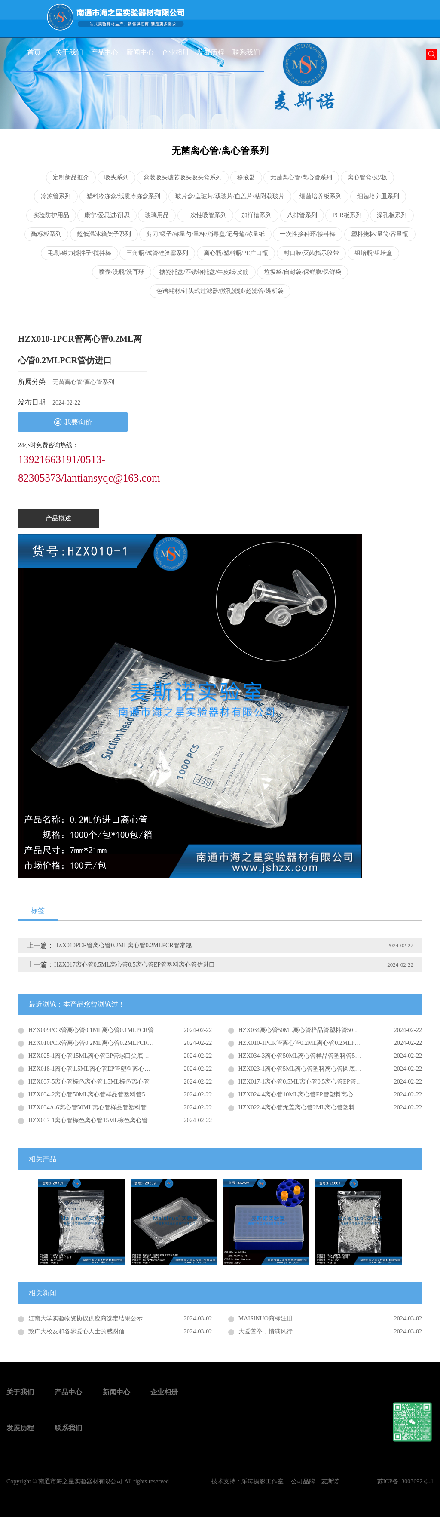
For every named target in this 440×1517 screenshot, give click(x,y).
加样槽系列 (256, 215)
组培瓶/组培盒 (373, 253)
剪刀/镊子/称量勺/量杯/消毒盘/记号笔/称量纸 (205, 234)
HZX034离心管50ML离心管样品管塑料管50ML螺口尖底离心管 (321, 1030)
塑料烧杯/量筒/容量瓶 (380, 234)
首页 (34, 52)
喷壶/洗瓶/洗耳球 (121, 272)
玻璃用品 (157, 215)
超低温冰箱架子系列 (104, 234)
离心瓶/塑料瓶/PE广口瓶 (236, 253)
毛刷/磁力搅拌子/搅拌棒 (79, 253)
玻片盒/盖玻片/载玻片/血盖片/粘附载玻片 (229, 196)
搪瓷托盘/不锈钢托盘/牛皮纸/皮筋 (204, 272)
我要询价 (73, 422)
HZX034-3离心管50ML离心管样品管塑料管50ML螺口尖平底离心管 (326, 1056)
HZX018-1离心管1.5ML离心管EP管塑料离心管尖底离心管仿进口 (113, 1069)
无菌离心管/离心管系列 (301, 177)
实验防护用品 (51, 215)
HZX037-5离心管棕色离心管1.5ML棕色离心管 (89, 1081)
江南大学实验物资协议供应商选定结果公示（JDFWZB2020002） (113, 1318)
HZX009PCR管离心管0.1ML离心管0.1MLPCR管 (91, 1030)
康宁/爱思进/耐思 (107, 215)
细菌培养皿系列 (378, 196)
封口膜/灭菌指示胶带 (311, 253)
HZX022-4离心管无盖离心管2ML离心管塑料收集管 (305, 1107)
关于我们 (69, 52)
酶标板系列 (46, 234)
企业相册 (175, 52)
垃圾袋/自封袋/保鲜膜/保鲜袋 (302, 272)
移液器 (246, 177)
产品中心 (104, 52)
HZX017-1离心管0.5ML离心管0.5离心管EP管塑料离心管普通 (318, 1081)
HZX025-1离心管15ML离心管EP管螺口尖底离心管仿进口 (103, 1056)
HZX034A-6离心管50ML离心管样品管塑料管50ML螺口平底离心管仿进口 (120, 1107)
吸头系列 (116, 177)
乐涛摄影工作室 (262, 1481)
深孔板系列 (392, 215)
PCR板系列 (346, 215)
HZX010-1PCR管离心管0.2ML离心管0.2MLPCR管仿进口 (312, 1043)
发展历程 (210, 52)
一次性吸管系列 (205, 215)
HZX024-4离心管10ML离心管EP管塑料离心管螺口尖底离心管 (319, 1094)
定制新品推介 (71, 177)
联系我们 (246, 52)
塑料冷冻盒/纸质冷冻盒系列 (123, 196)
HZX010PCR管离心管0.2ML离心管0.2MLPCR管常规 (123, 945)
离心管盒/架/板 (367, 177)
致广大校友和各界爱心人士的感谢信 (76, 1331)
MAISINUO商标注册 (265, 1318)
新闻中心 (140, 52)
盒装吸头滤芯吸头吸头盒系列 (183, 177)
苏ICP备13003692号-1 (405, 1481)
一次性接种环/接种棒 (308, 234)
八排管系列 (302, 215)
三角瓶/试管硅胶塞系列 (157, 253)
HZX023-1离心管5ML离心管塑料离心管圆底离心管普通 (311, 1069)
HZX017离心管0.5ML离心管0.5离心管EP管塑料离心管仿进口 (134, 964)
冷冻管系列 (56, 196)
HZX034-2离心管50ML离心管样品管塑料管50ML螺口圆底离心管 (113, 1094)
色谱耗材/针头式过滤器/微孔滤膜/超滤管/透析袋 (220, 291)
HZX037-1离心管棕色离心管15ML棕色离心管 (88, 1120)
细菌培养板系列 (320, 196)
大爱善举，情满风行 (265, 1331)
